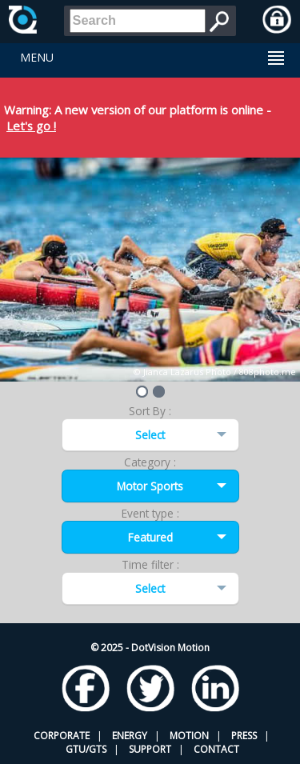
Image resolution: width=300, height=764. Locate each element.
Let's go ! (31, 126)
